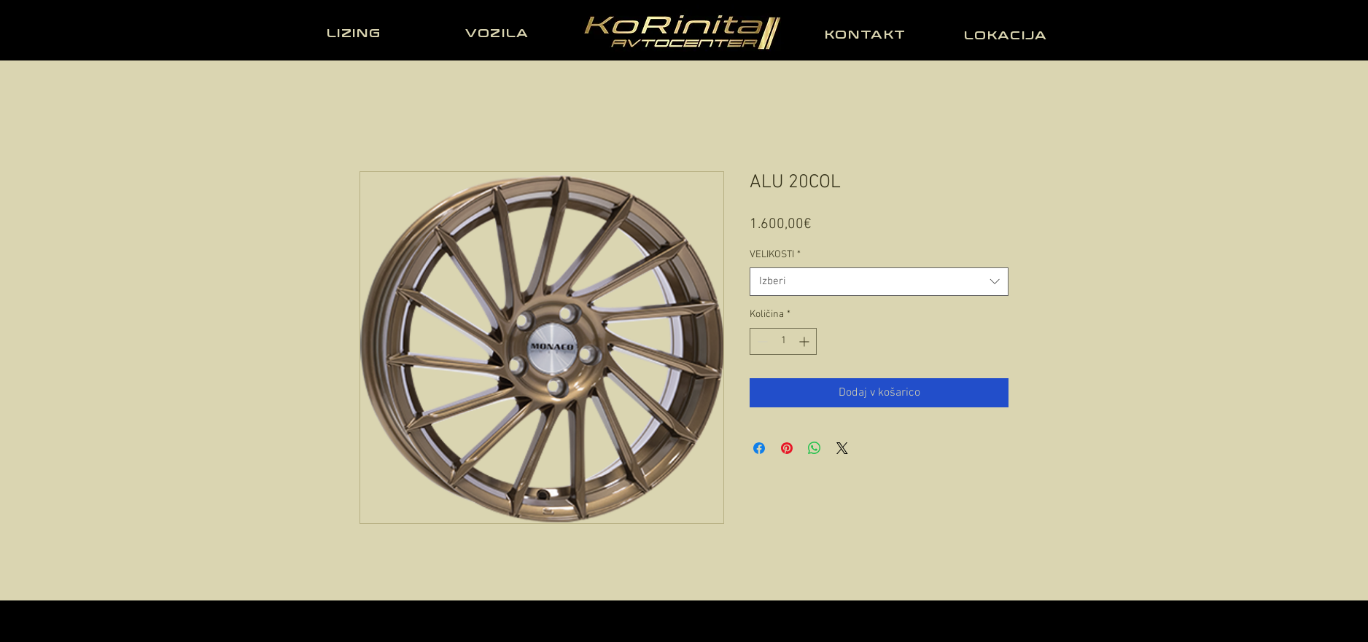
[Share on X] (842, 448)
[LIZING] (355, 32)
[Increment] (805, 341)
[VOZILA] (499, 32)
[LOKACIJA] (1007, 35)
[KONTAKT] (867, 34)
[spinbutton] (783, 341)
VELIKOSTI (775, 254)
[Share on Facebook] (759, 448)
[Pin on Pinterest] (787, 448)
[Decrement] (761, 341)
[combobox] (879, 281)
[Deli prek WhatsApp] (814, 448)
